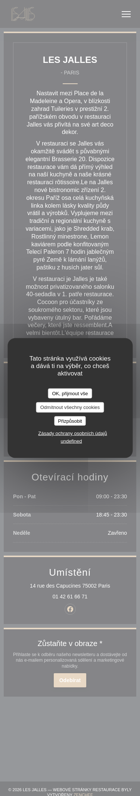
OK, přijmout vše (70, 393)
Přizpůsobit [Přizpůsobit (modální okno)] (70, 420)
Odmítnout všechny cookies (70, 407)
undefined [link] (71, 441)
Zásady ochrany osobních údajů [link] (72, 433)
